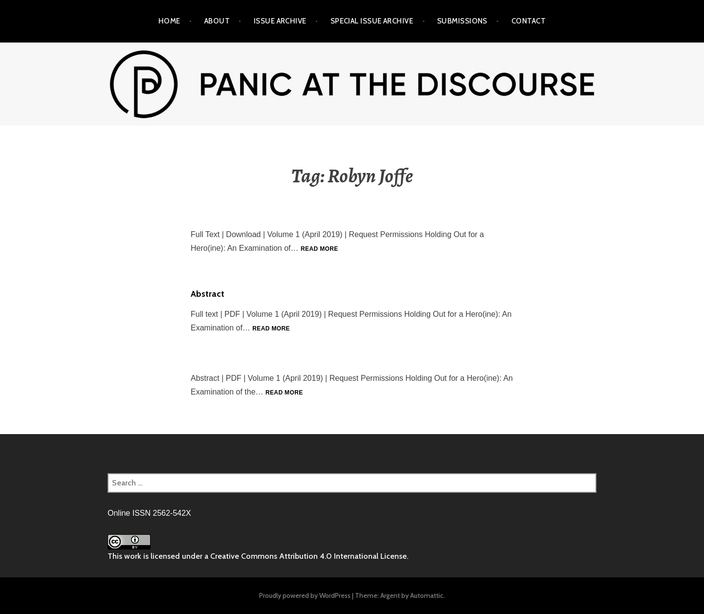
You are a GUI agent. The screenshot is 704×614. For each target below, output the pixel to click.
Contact (528, 21)
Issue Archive (280, 21)
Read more (319, 248)
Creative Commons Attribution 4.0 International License (308, 556)
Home (169, 21)
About (217, 21)
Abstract (207, 293)
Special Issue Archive (371, 21)
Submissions (462, 21)
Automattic (426, 595)
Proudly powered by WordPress (305, 595)
